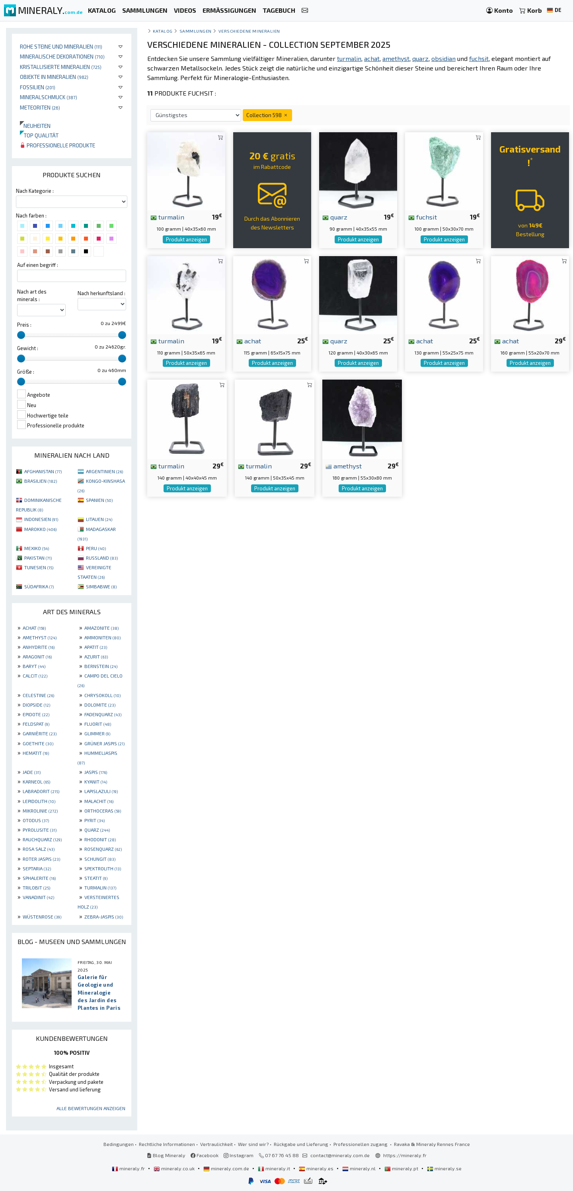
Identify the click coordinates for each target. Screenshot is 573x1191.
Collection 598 (267, 115)
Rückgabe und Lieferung (301, 1144)
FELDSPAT (36, 724)
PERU (96, 548)
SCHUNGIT (99, 859)
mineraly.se (444, 1168)
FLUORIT (97, 724)
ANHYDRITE (39, 647)
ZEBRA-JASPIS (103, 916)
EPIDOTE (36, 714)
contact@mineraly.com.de (340, 1155)
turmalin (167, 217)
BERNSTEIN (100, 666)
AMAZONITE (101, 628)
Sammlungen (195, 30)
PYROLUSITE (40, 830)
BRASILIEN (40, 481)
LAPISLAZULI (101, 791)
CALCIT (35, 675)
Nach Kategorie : (35, 191)
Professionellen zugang (361, 1144)
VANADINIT (38, 897)
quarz (334, 217)
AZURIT (96, 656)
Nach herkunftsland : (101, 293)
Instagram (238, 1155)
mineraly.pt (401, 1168)
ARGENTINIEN (104, 471)
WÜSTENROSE (42, 916)
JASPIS (95, 772)
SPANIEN (99, 500)
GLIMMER (97, 733)
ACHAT (34, 628)
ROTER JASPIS (41, 859)
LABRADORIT (41, 791)
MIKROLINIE (40, 810)
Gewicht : (27, 348)
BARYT (34, 666)
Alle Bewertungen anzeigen (91, 1108)
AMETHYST (40, 637)
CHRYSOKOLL (102, 695)
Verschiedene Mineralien (249, 30)
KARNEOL (36, 781)
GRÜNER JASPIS (104, 743)
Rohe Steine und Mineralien (61, 46)
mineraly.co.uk (175, 1168)
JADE (32, 772)
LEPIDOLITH (39, 801)
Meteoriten (40, 107)
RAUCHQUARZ (42, 839)
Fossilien (37, 87)
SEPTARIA (37, 868)
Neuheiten (35, 125)
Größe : (25, 371)
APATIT (95, 647)
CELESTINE (38, 695)
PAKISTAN (38, 557)
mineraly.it (274, 1168)
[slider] (21, 335)
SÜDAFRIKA (39, 586)
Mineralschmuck (48, 97)
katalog (163, 30)
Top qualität (39, 135)
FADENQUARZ (102, 714)
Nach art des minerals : (32, 295)
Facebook (204, 1155)
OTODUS (36, 820)
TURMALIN (100, 887)
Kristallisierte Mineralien (60, 66)
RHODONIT (100, 839)
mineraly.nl (359, 1168)
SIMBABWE (101, 586)
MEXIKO (36, 548)
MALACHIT (98, 801)
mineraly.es (317, 1168)
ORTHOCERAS (102, 810)
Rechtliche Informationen (167, 1144)
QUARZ (97, 830)
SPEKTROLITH (102, 868)
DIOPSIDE (36, 704)
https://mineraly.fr (405, 1155)
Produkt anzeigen (186, 239)
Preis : (24, 324)
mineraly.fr (129, 1168)
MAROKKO (40, 529)
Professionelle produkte (57, 145)
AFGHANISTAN (43, 471)
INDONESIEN (41, 519)
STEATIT (95, 878)
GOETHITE (38, 743)
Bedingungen (118, 1144)
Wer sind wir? (253, 1144)
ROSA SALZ (39, 849)
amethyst (343, 466)
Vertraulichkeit (216, 1144)
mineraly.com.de (226, 1168)
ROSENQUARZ (103, 849)
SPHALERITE (39, 878)
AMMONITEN (102, 637)
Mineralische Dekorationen (62, 56)
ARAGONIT (37, 656)
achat (248, 341)
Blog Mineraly (166, 1155)
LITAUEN (99, 519)
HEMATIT (36, 753)
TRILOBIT (36, 887)
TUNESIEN (38, 567)
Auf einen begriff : (37, 265)
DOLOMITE (99, 704)
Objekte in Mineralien (54, 76)
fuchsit (422, 217)
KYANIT (95, 781)
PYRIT (94, 820)
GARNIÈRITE (40, 733)
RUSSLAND (102, 557)
